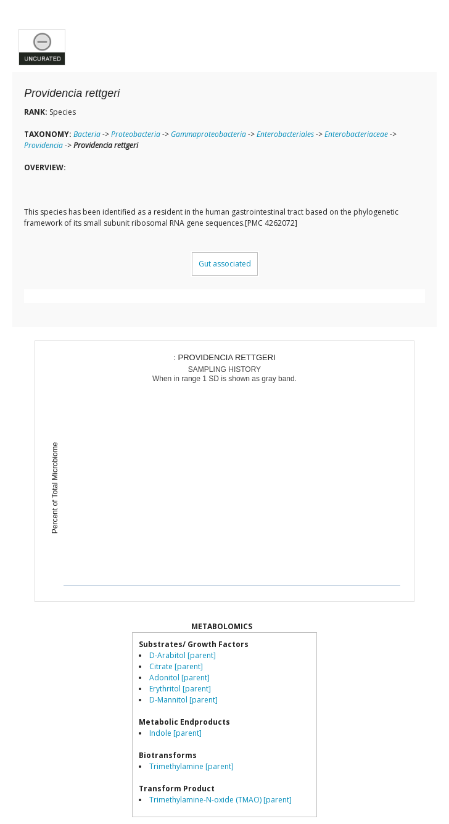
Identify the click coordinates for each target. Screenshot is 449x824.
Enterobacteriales (285, 134)
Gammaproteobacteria (208, 134)
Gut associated (225, 263)
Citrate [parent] (176, 666)
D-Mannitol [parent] (183, 699)
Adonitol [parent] (179, 677)
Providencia (43, 145)
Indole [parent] (175, 733)
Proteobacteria (135, 134)
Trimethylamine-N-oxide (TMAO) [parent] (220, 799)
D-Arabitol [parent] (182, 655)
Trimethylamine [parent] (191, 766)
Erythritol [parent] (180, 688)
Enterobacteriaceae (356, 134)
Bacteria (87, 134)
